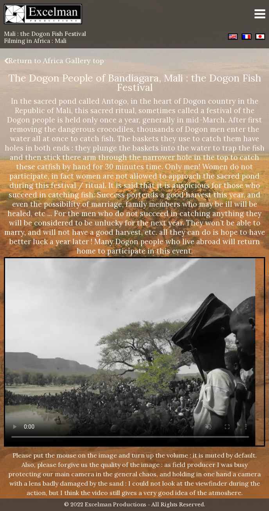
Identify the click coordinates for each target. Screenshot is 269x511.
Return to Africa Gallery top (54, 61)
